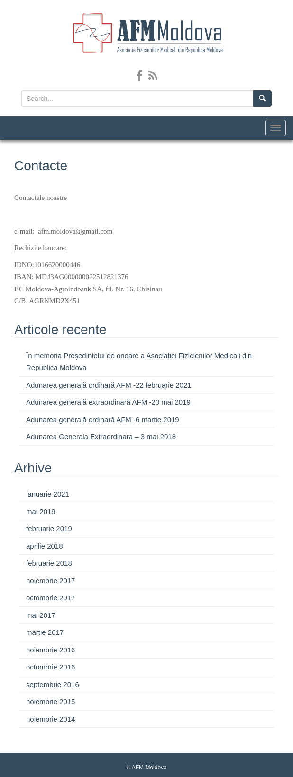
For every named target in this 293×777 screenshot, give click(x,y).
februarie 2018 (49, 563)
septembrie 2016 (52, 684)
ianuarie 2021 (47, 494)
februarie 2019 (49, 528)
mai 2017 (40, 615)
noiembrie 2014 (50, 719)
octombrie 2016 (50, 667)
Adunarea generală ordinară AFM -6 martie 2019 (102, 420)
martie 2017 (45, 632)
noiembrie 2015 (50, 701)
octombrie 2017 (50, 598)
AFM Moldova (149, 767)
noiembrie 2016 (50, 650)
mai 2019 (40, 511)
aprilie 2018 (44, 546)
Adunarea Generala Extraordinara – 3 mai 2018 (101, 437)
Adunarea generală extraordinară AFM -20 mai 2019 (108, 402)
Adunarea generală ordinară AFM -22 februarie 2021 (109, 385)
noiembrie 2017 (50, 581)
